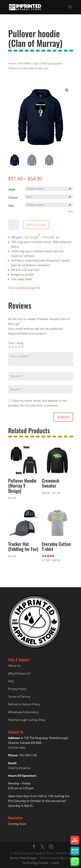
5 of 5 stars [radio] (22, 347)
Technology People (35, 863)
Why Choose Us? (19, 673)
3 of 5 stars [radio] (16, 347)
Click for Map (16, 748)
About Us (14, 666)
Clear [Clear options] (70, 211)
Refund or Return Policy (24, 704)
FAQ (11, 681)
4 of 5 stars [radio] (19, 347)
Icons (55, 863)
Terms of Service (19, 697)
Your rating (15, 343)
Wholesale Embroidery (23, 712)
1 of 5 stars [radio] (9, 347)
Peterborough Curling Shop (26, 720)
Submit (63, 417)
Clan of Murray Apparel (47, 63)
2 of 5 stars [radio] (12, 347)
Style (11, 189)
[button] (67, 90)
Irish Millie (24, 63)
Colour (13, 198)
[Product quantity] (13, 225)
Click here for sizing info (24, 288)
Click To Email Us (19, 768)
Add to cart (36, 224)
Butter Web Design (23, 858)
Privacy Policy (17, 689)
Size (11, 206)
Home (12, 63)
